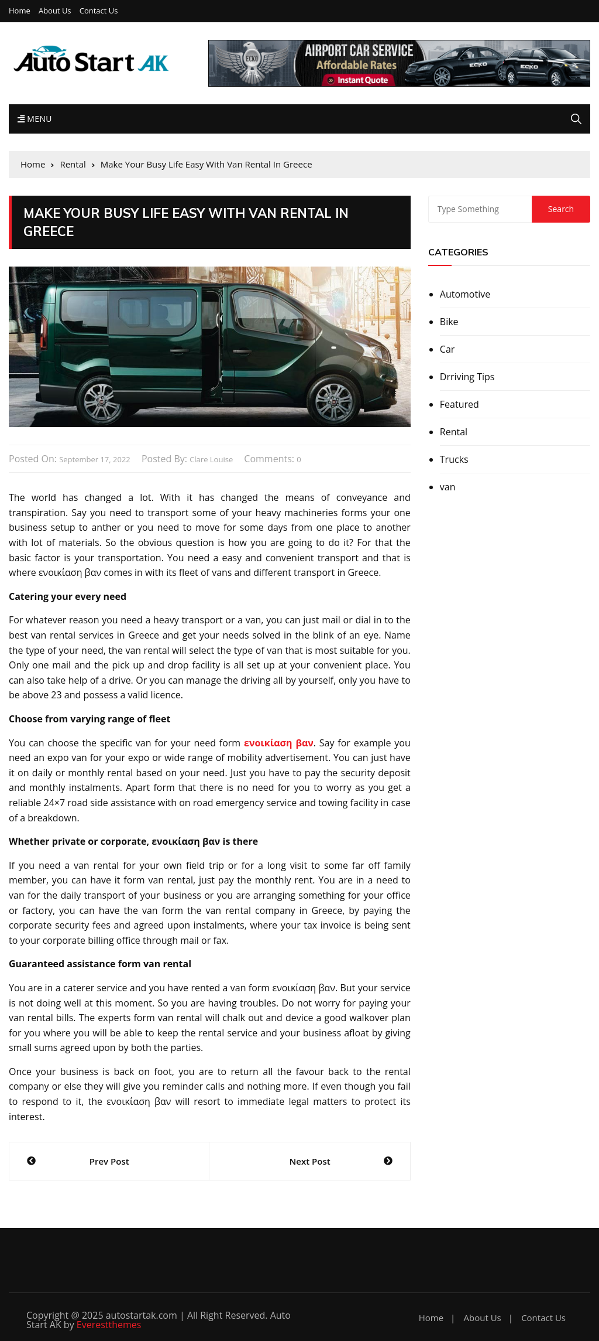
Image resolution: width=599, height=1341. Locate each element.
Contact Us (99, 11)
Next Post (310, 1161)
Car (447, 349)
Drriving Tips (467, 376)
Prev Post (109, 1161)
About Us (55, 11)
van (448, 487)
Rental (453, 431)
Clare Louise (211, 459)
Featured (459, 404)
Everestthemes (109, 1324)
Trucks (454, 459)
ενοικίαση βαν (279, 742)
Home (19, 11)
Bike (449, 321)
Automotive (465, 294)
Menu (35, 118)
